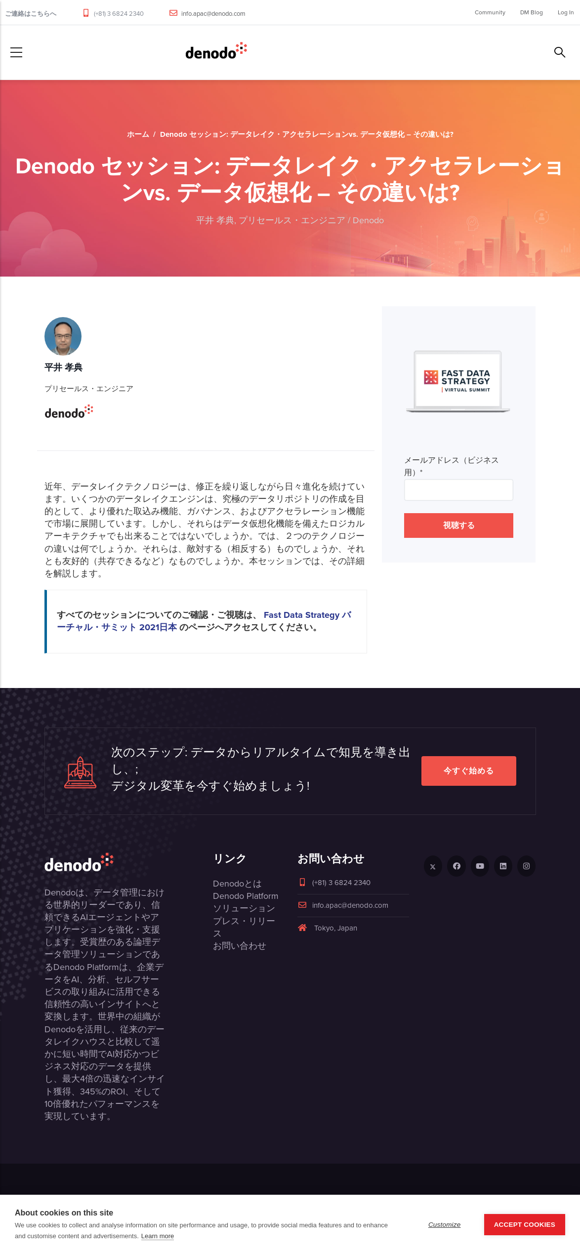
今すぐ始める (469, 770)
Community (490, 12)
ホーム (138, 134)
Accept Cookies (524, 1224)
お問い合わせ (239, 945)
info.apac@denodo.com (213, 13)
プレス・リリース (244, 927)
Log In (566, 12)
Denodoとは (237, 883)
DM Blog (531, 12)
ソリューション (244, 908)
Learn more (157, 1236)
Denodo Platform (246, 896)
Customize (444, 1224)
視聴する (459, 525)
